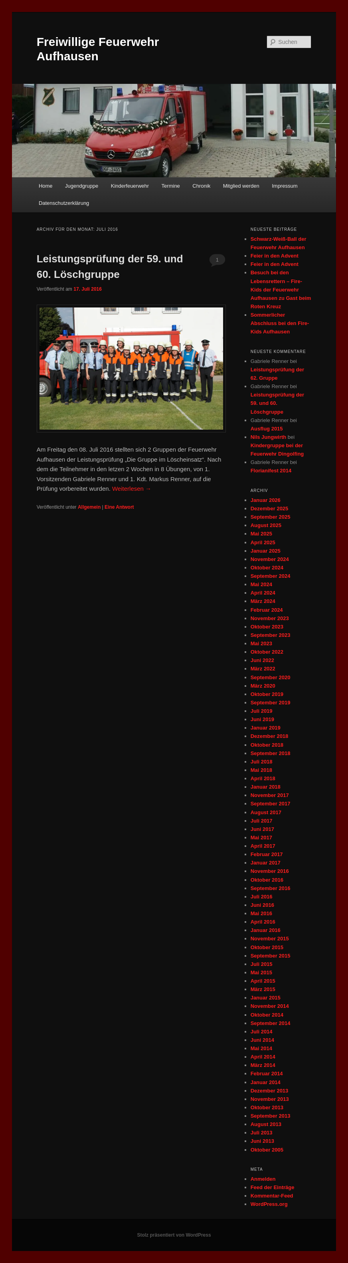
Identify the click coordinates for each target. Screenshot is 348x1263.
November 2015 (270, 939)
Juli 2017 (262, 821)
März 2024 (263, 601)
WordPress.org (269, 1204)
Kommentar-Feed (272, 1196)
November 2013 (270, 1099)
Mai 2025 (261, 534)
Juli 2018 (262, 762)
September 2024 (271, 576)
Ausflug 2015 (267, 429)
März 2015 (263, 989)
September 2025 (271, 517)
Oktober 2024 (267, 568)
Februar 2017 (267, 854)
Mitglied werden (241, 186)
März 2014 (263, 1065)
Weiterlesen (131, 488)
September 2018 (271, 753)
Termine (171, 186)
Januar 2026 (266, 500)
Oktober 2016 (267, 880)
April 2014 (263, 1057)
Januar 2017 (266, 863)
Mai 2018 (261, 770)
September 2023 (271, 635)
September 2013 (271, 1116)
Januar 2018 (266, 787)
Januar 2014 (266, 1082)
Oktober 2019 (267, 694)
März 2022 (263, 669)
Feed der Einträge (273, 1187)
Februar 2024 (267, 610)
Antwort (119, 507)
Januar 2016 (266, 930)
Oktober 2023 (267, 627)
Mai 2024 (261, 584)
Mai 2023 (261, 643)
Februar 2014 (267, 1074)
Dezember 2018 (270, 736)
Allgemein (89, 507)
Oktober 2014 (267, 1015)
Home (46, 186)
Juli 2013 (262, 1133)
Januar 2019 (266, 728)
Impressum (284, 186)
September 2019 (271, 703)
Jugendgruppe (81, 186)
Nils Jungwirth (269, 437)
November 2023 (270, 618)
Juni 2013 (262, 1141)
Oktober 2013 (267, 1107)
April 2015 (263, 981)
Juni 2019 (262, 719)
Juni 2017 (262, 829)
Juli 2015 (262, 964)
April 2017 (263, 846)
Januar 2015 (266, 998)
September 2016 (271, 888)
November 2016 (270, 871)
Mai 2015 (261, 973)
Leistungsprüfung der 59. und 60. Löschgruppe (277, 403)
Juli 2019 (262, 711)
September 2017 (271, 804)
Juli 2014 (262, 1032)
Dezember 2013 (270, 1091)
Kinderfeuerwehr (130, 186)
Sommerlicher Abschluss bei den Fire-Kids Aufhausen (280, 323)
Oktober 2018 (267, 745)
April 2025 (263, 542)
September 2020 (271, 677)
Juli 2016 (262, 897)
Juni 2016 (262, 905)
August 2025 (266, 525)
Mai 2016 (261, 913)
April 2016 (263, 922)
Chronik (201, 186)
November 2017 (270, 795)
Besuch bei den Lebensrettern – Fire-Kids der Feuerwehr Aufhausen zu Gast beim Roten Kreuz (281, 289)
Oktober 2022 (267, 652)
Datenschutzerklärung (64, 203)
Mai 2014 (261, 1048)
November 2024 (270, 559)
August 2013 (266, 1124)
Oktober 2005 (267, 1150)
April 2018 (263, 778)
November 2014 (270, 1006)
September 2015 (271, 956)
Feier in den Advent (275, 256)
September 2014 (271, 1023)
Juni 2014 (262, 1040)
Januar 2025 (266, 551)
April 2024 (263, 593)
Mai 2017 (261, 838)
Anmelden (263, 1179)
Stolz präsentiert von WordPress (174, 1235)
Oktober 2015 (267, 947)
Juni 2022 (262, 660)
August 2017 (266, 812)
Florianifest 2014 (271, 471)
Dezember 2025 (270, 509)
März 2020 (263, 686)
